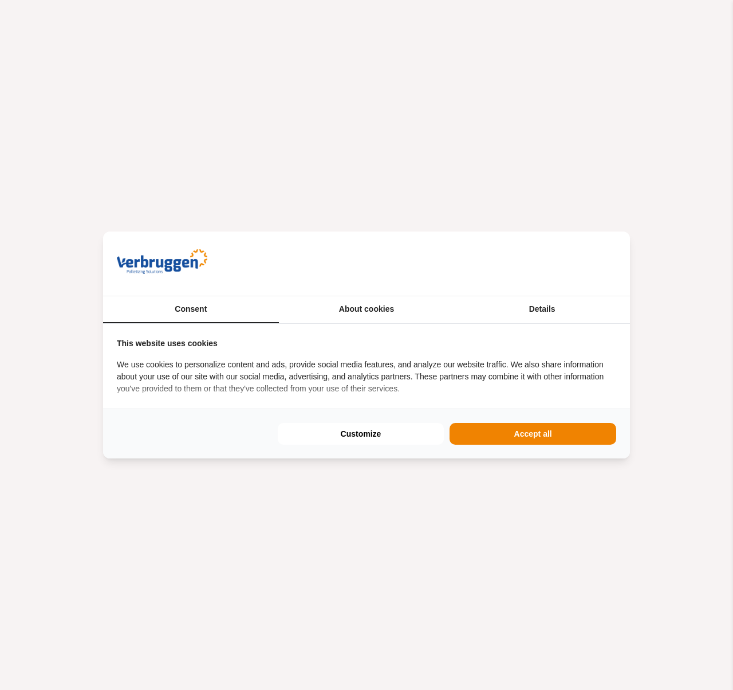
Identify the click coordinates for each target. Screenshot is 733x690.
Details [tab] (542, 308)
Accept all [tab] (533, 433)
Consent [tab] (191, 308)
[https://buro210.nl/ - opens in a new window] (573, 263)
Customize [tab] (361, 433)
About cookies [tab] (366, 308)
